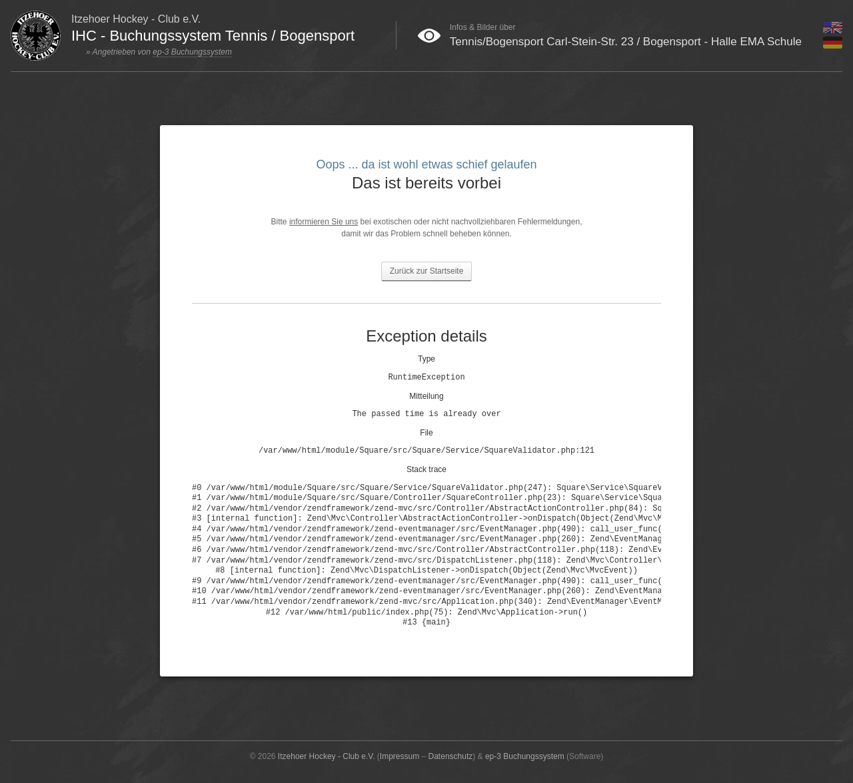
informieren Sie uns (323, 221)
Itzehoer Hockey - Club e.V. (326, 756)
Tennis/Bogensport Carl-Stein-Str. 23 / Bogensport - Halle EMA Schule (626, 41)
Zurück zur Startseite (427, 271)
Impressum (399, 756)
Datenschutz (450, 756)
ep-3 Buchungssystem (192, 52)
